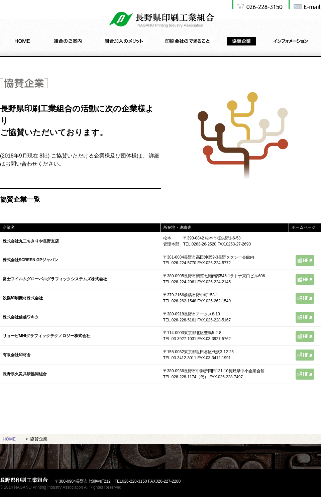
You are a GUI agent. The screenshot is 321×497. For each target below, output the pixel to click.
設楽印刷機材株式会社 (23, 298)
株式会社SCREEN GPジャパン (30, 260)
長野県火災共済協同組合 (25, 374)
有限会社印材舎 (17, 355)
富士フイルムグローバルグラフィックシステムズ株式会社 (55, 279)
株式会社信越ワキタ (21, 317)
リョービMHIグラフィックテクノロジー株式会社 (46, 335)
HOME (9, 438)
